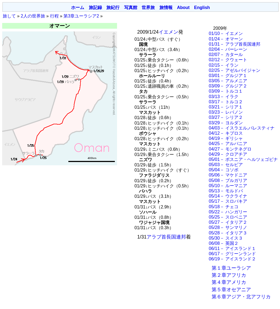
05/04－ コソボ (223, 169)
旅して (9, 16)
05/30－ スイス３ (226, 238)
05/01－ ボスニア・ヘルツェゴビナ (243, 159)
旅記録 (95, 7)
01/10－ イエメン (226, 33)
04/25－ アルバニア (228, 143)
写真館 (130, 7)
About (183, 7)
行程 (54, 16)
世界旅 (148, 7)
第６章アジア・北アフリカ (241, 296)
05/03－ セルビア (226, 164)
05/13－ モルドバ (226, 191)
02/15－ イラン (223, 65)
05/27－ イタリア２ (228, 222)
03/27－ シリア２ (226, 117)
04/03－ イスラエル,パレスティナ (242, 128)
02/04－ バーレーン (228, 49)
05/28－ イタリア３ (228, 233)
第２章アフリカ (229, 275)
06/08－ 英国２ (223, 243)
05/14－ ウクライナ (228, 196)
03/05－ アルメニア (228, 80)
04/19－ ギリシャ (226, 138)
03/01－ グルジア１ (228, 75)
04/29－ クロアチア (228, 154)
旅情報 (166, 7)
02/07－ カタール (226, 54)
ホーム (77, 7)
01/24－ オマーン (226, 39)
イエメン (168, 32)
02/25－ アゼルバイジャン (234, 70)
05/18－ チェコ (223, 206)
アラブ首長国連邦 (166, 237)
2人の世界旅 (33, 16)
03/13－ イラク (223, 96)
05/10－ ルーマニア (228, 185)
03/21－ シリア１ (226, 107)
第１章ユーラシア (231, 268)
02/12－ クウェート (228, 59)
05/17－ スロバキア (228, 201)
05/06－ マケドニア (228, 175)
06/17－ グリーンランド (232, 253)
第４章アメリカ (229, 282)
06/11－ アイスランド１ (232, 248)
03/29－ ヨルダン (226, 122)
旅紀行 (112, 7)
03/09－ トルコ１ (226, 91)
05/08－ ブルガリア (228, 180)
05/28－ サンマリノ (228, 227)
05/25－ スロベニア (228, 217)
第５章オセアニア (231, 289)
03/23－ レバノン (226, 112)
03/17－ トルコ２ (226, 101)
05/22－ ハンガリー (228, 212)
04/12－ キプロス (226, 133)
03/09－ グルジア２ (228, 86)
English (202, 7)
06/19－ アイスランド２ (232, 259)
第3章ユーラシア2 (81, 16)
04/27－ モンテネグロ (230, 149)
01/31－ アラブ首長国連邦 (234, 44)
